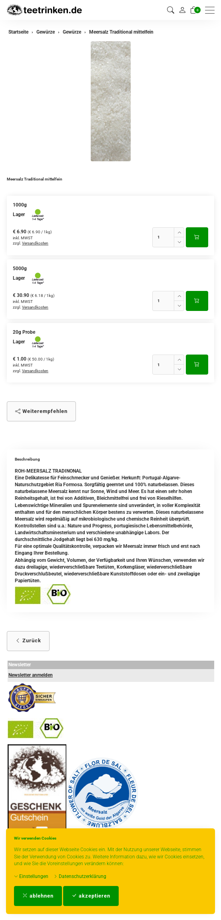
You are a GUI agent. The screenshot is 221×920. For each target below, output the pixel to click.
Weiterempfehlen (41, 411)
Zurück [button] (28, 640)
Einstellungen (31, 876)
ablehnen (38, 896)
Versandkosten (35, 243)
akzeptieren (91, 896)
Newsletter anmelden (30, 675)
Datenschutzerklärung (80, 876)
